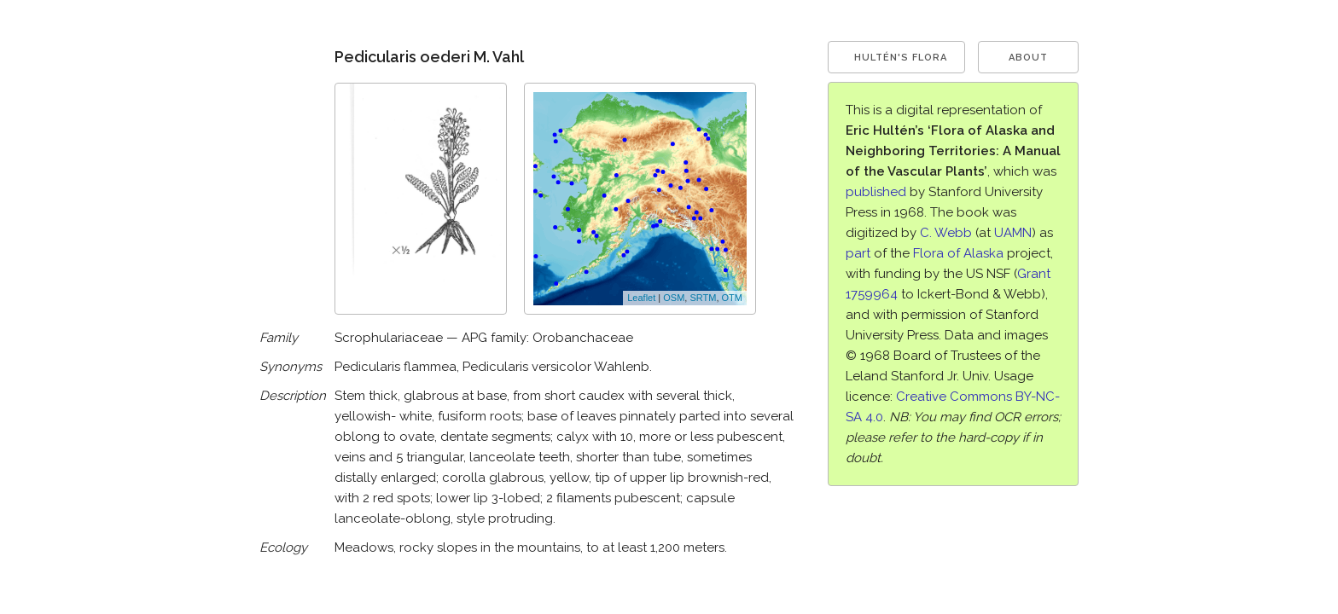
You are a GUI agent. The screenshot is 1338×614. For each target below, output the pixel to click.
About (1028, 57)
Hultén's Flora (900, 57)
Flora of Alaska (958, 253)
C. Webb (946, 232)
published (876, 192)
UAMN (1013, 232)
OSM (673, 298)
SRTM (702, 298)
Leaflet (641, 298)
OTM (732, 298)
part (858, 253)
